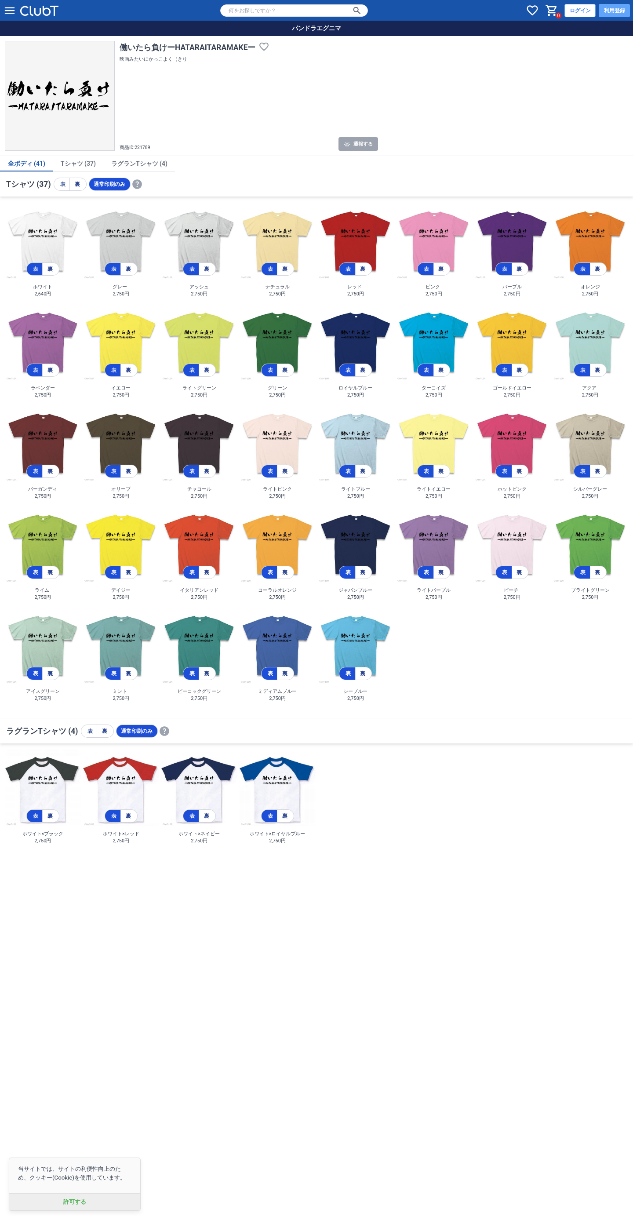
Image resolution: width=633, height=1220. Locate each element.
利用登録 (614, 10)
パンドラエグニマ (316, 28)
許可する (74, 1201)
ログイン (580, 10)
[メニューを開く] (9, 10)
